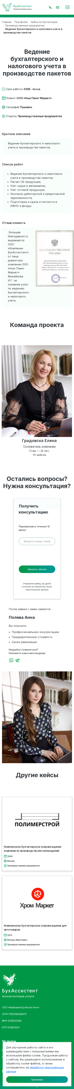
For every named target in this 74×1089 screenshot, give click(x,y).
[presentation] (37, 556)
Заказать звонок (37, 569)
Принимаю (37, 1079)
